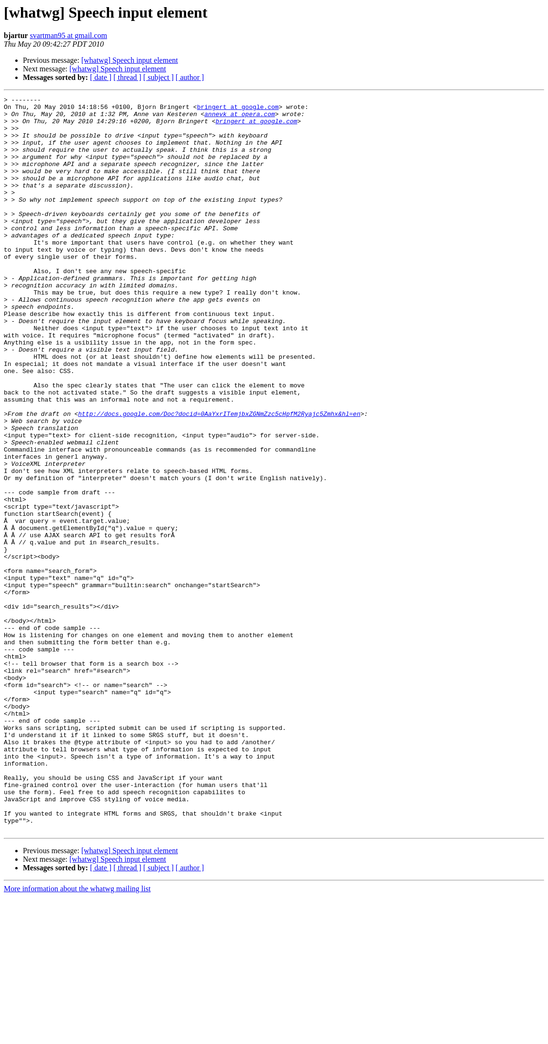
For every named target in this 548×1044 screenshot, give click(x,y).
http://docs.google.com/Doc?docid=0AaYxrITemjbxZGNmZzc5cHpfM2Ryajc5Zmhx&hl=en (219, 477)
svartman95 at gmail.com (68, 35)
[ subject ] (158, 77)
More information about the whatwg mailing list (77, 1036)
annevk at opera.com (239, 118)
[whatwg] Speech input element (129, 60)
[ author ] (190, 77)
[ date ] (100, 77)
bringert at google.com (238, 109)
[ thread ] (127, 77)
